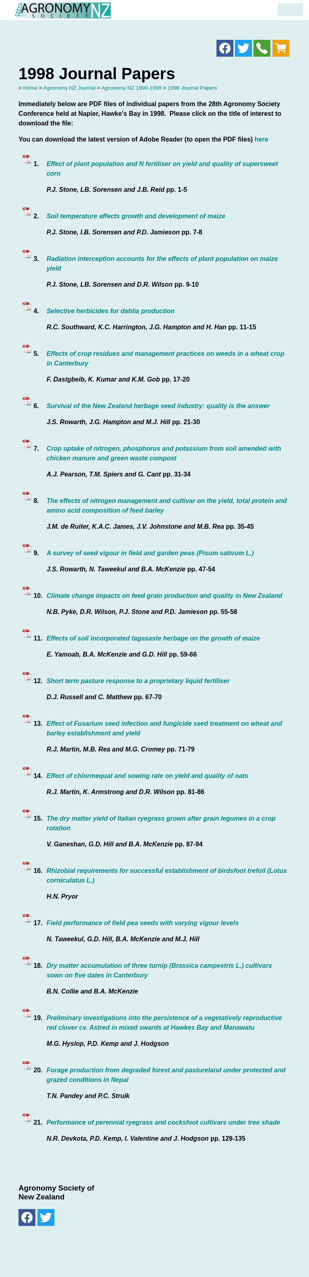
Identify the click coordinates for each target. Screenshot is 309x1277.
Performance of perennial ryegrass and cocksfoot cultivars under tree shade (163, 1122)
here (261, 139)
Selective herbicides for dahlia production (111, 311)
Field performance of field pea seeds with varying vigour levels (143, 923)
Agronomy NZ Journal (69, 88)
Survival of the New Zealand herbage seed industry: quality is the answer (158, 405)
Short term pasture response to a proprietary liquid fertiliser (138, 681)
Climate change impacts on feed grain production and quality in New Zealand (164, 595)
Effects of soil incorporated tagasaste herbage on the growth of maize (153, 638)
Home (30, 88)
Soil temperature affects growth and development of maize (136, 216)
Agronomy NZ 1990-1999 (131, 88)
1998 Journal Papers (192, 88)
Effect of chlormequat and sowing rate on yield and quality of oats (147, 775)
